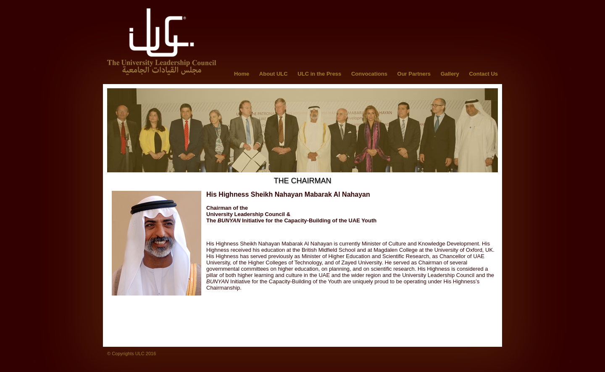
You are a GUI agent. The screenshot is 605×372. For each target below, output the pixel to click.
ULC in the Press (319, 74)
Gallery (450, 74)
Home (241, 74)
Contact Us (483, 74)
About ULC (273, 74)
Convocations (369, 74)
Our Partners (414, 74)
